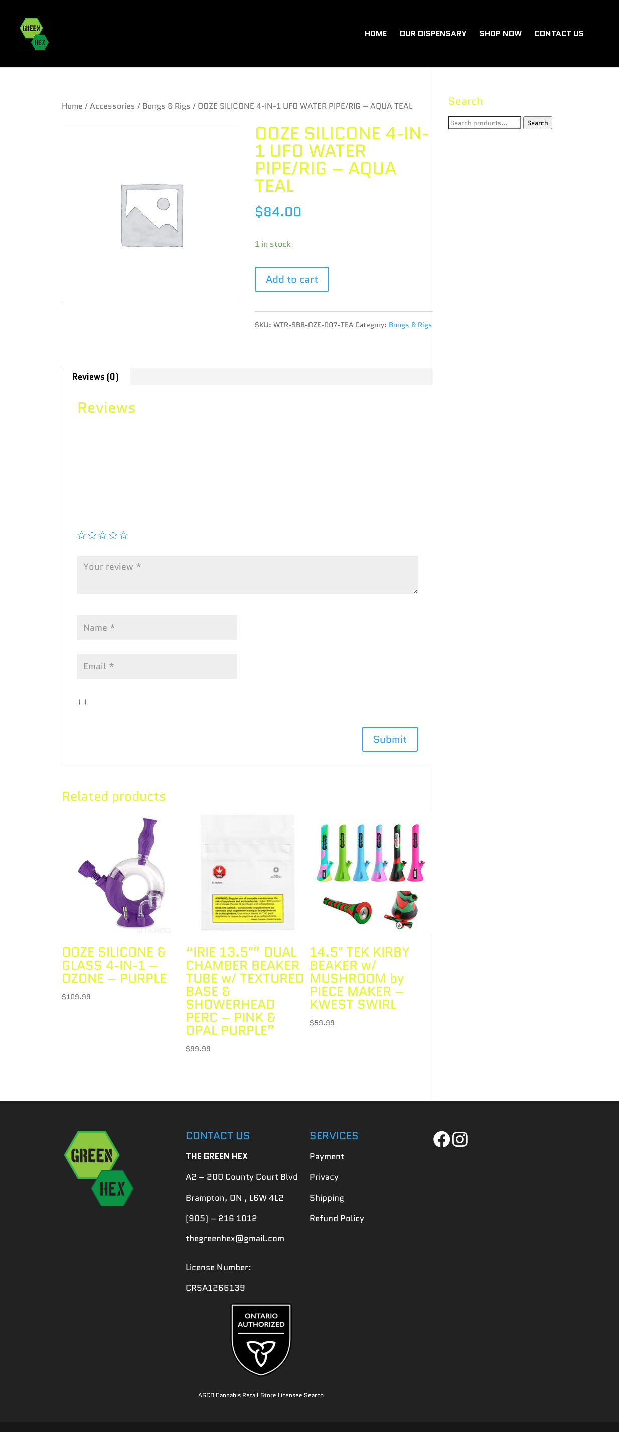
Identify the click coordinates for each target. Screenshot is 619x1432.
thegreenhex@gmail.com (235, 1238)
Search (537, 123)
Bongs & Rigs (166, 106)
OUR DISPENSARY (433, 34)
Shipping (327, 1197)
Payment (327, 1156)
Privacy (324, 1177)
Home (72, 106)
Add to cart (292, 279)
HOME (376, 34)
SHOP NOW (501, 34)
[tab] (95, 376)
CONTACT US (559, 34)
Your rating (103, 520)
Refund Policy (337, 1218)
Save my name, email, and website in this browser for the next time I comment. (243, 702)
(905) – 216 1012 (221, 1218)
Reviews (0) (95, 377)
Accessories (112, 106)
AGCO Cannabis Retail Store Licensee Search (261, 1395)
